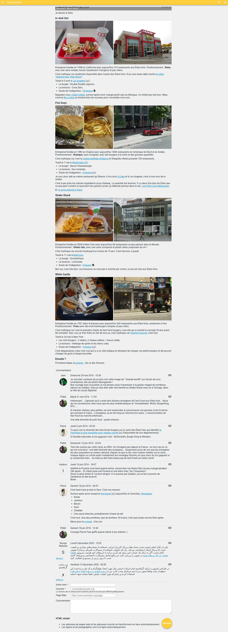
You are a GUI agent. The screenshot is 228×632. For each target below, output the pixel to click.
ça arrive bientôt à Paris (70, 190)
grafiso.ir (59, 580)
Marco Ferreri (72, 8)
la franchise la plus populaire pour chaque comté (115, 431)
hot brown (106, 493)
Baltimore (78, 255)
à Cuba (121, 176)
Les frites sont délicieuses (155, 186)
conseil (88, 521)
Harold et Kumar (138, 333)
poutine (79, 363)
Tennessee (146, 493)
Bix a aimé (69, 97)
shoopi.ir (59, 558)
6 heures (87, 172)
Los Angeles (79, 80)
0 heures (87, 265)
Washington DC (80, 162)
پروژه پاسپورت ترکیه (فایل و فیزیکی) (88, 571)
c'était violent (78, 94)
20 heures (88, 90)
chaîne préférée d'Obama (95, 158)
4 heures (87, 347)
